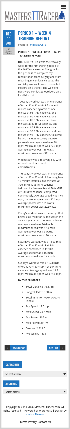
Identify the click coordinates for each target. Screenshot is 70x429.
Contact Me (44, 422)
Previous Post (18, 348)
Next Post (53, 348)
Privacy (32, 422)
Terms (23, 422)
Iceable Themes (35, 414)
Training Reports (37, 44)
